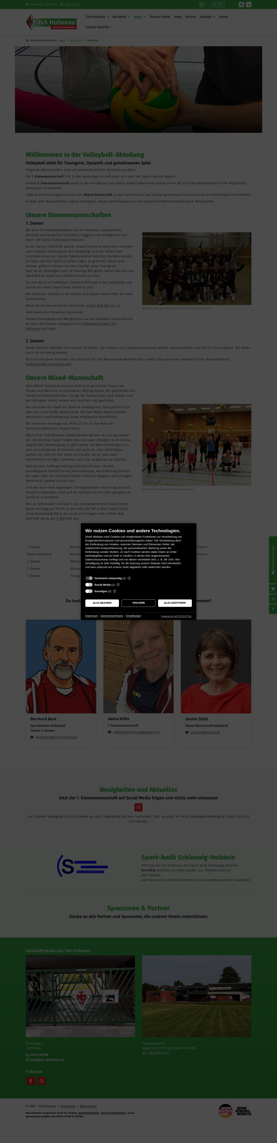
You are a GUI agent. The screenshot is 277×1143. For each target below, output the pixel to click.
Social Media (102, 584)
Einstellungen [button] (133, 616)
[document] (138, 551)
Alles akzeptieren (175, 603)
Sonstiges (100, 591)
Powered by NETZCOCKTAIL (176, 616)
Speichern (138, 603)
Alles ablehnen (102, 603)
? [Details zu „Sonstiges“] (114, 591)
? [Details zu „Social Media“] (118, 584)
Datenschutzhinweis (112, 616)
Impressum (91, 616)
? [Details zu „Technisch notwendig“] (129, 578)
